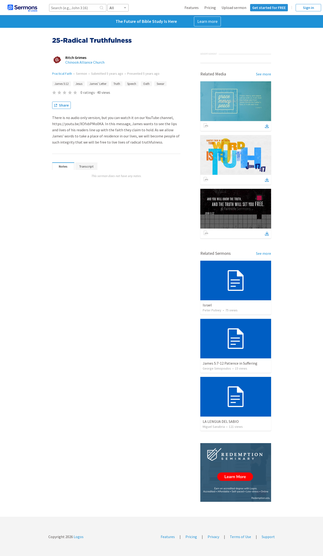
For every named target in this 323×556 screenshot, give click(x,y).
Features (192, 7)
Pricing (210, 7)
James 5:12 (61, 84)
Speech (131, 84)
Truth (116, 84)
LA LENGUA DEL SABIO (221, 421)
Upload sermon (234, 7)
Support (268, 536)
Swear (160, 84)
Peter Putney (212, 310)
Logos (78, 536)
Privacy (213, 536)
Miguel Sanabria (214, 426)
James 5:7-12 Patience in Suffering (230, 363)
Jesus (79, 84)
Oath (146, 84)
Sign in (308, 7)
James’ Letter (97, 84)
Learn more (207, 21)
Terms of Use (240, 536)
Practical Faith (62, 73)
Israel (207, 305)
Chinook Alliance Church (85, 62)
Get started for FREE (269, 7)
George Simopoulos (217, 368)
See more (263, 74)
